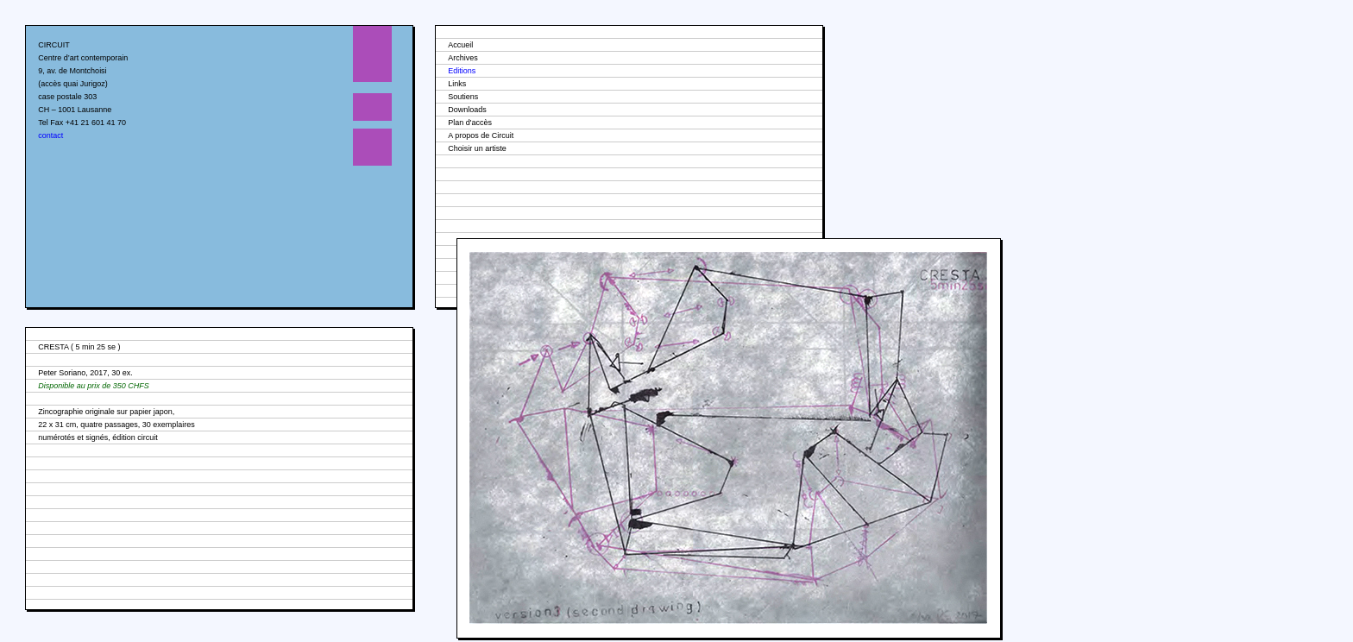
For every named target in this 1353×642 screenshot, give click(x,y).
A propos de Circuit (480, 135)
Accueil (460, 45)
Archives (463, 58)
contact (50, 135)
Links (457, 83)
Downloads (467, 109)
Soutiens (463, 96)
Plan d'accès (470, 122)
